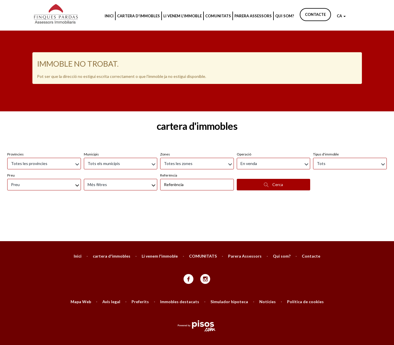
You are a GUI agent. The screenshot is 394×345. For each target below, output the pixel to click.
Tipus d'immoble (326, 123)
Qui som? (284, 16)
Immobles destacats (179, 271)
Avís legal (111, 271)
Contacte (315, 14)
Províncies (15, 123)
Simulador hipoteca (229, 271)
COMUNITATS (218, 16)
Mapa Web (81, 271)
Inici (109, 16)
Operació (244, 123)
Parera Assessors (253, 16)
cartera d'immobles (138, 16)
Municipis (91, 123)
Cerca (273, 154)
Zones (165, 123)
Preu (11, 144)
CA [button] (341, 16)
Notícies (267, 271)
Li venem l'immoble (182, 16)
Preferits (140, 271)
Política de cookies (305, 271)
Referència (168, 144)
